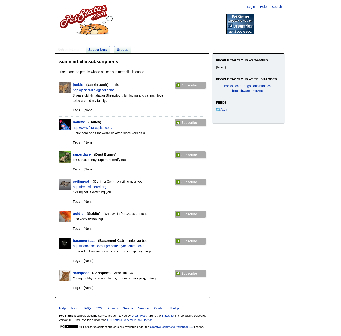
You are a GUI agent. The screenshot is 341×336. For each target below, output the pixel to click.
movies (258, 91)
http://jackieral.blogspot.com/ (93, 90)
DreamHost (139, 315)
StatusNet (168, 315)
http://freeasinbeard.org (89, 187)
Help (263, 7)
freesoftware (241, 91)
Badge (174, 308)
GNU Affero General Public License (130, 320)
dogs (247, 86)
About (75, 308)
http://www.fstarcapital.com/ (92, 128)
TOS (99, 308)
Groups (122, 49)
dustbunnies (262, 86)
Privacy (112, 308)
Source (128, 308)
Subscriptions (68, 49)
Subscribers (97, 49)
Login (251, 7)
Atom (224, 109)
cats (238, 86)
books (228, 86)
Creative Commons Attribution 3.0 (171, 327)
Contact (159, 308)
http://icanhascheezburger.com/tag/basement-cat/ (108, 246)
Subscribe (189, 85)
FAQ (87, 308)
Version (143, 308)
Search (277, 7)
